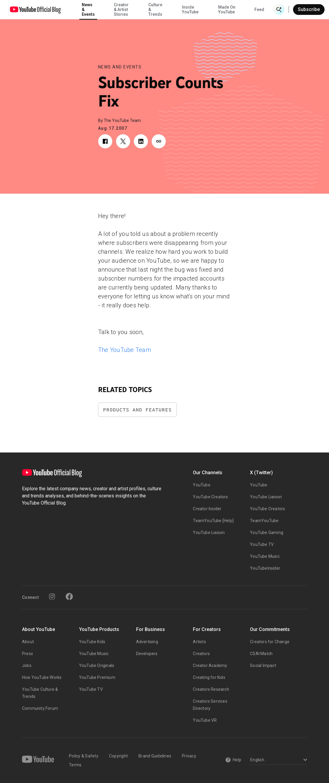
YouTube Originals (96, 665)
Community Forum (40, 708)
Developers (147, 653)
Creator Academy (210, 665)
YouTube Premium (97, 677)
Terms (75, 764)
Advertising (147, 641)
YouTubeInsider (265, 568)
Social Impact (263, 665)
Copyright (118, 756)
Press (27, 653)
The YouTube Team (124, 349)
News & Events (88, 9)
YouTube (201, 485)
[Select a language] (277, 760)
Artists (199, 641)
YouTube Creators (210, 496)
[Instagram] (52, 596)
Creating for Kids (209, 677)
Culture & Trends (155, 9)
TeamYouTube (264, 520)
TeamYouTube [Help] (213, 520)
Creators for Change (269, 641)
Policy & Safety (83, 756)
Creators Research (211, 689)
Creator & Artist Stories (121, 9)
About (28, 641)
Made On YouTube (226, 9)
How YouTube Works (42, 677)
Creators (201, 653)
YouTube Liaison (209, 532)
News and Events (120, 67)
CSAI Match (261, 653)
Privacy (189, 756)
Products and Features (137, 410)
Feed (259, 9)
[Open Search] (279, 9)
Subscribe (309, 9)
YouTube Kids (92, 641)
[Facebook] (69, 596)
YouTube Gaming (266, 532)
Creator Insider (207, 508)
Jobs (27, 665)
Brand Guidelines (154, 756)
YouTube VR (205, 720)
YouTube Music (265, 556)
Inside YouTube (190, 9)
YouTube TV (262, 544)
